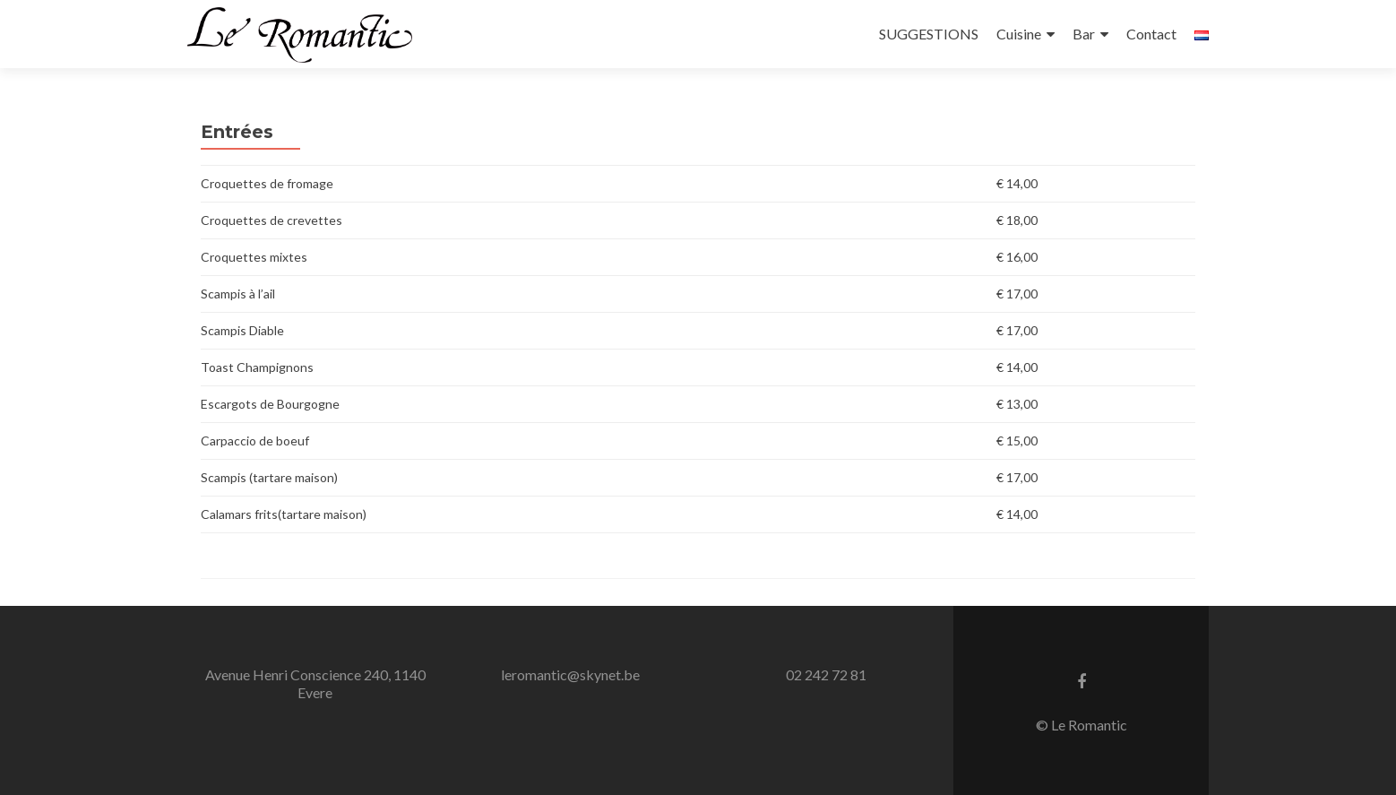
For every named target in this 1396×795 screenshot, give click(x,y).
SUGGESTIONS (928, 33)
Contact (1151, 33)
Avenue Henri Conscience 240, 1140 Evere (315, 683)
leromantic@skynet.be (570, 674)
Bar (1084, 33)
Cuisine (1018, 33)
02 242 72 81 (826, 674)
